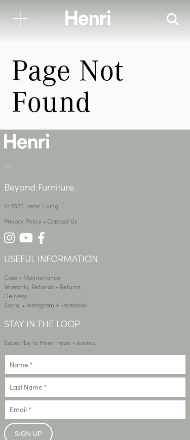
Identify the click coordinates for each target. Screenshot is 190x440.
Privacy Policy (23, 220)
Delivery (15, 295)
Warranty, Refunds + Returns (42, 286)
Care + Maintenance (32, 277)
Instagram (40, 304)
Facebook (73, 304)
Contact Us (62, 220)
